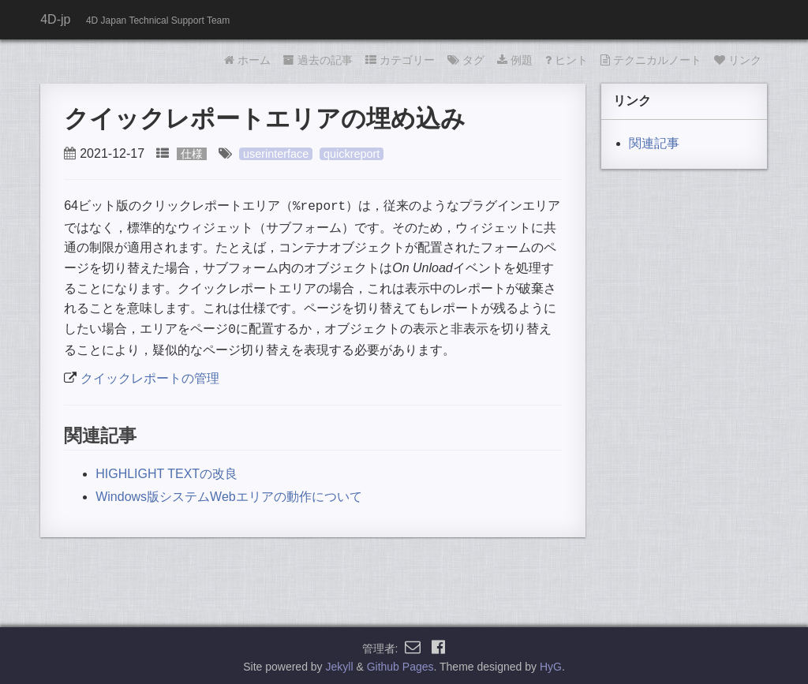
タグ (465, 60)
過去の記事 (318, 60)
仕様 (192, 154)
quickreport (352, 154)
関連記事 (654, 143)
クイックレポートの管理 (149, 375)
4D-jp (55, 19)
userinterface (276, 154)
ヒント (566, 60)
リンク (737, 60)
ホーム (247, 60)
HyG (551, 663)
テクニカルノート (650, 60)
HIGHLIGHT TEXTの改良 (166, 470)
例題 (515, 60)
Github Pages (400, 663)
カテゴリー (400, 60)
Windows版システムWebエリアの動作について (228, 493)
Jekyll (340, 663)
